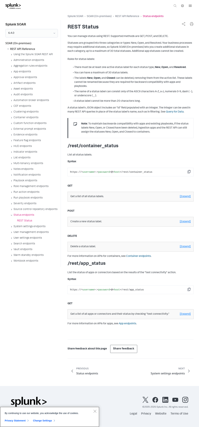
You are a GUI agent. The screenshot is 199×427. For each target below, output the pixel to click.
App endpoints (127, 323)
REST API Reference (127, 16)
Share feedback (123, 348)
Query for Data (175, 112)
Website (160, 413)
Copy (191, 173)
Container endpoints (138, 256)
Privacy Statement (15, 422)
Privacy (146, 413)
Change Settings (42, 422)
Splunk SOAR (75, 16)
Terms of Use (179, 413)
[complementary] (183, 24)
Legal (133, 413)
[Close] (95, 413)
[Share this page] (183, 24)
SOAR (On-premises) (99, 16)
